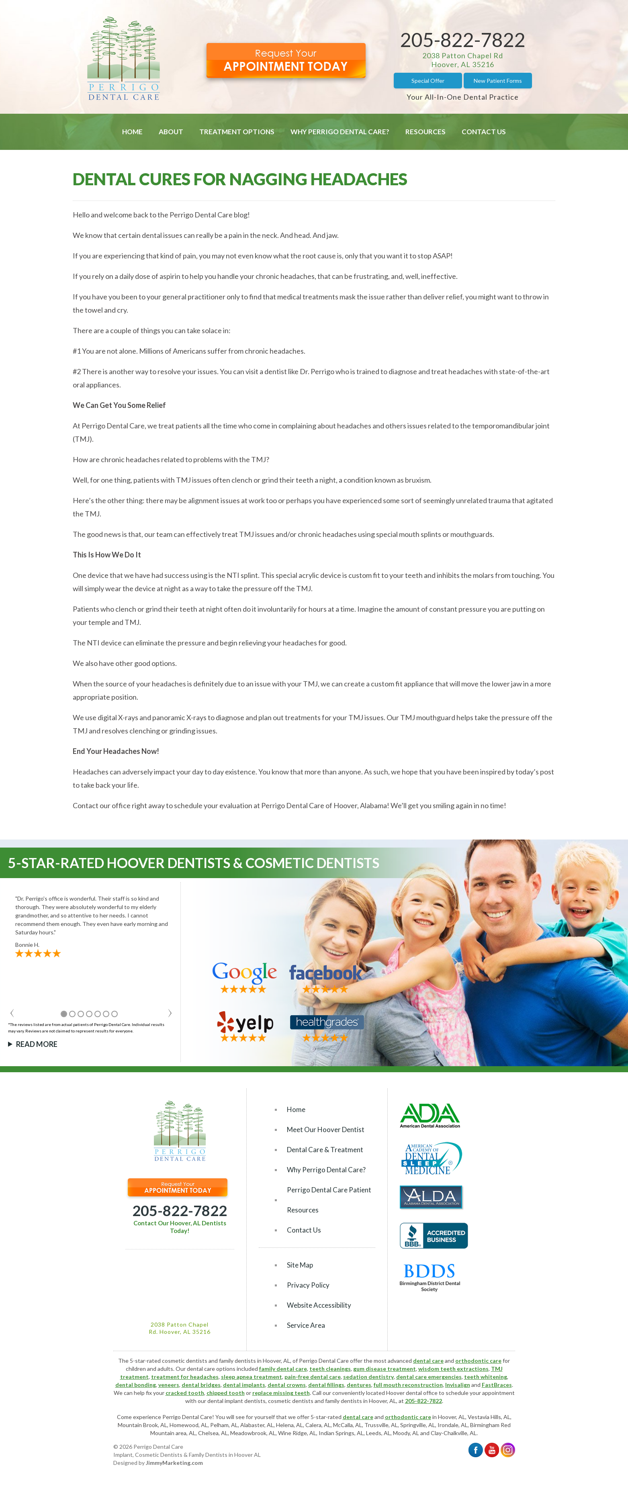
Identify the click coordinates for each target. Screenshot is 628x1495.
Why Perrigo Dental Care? (339, 131)
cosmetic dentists (290, 1400)
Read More (36, 1044)
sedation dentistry (368, 1376)
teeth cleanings (330, 1368)
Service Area (306, 1325)
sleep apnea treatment (251, 1376)
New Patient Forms (498, 80)
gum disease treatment (384, 1368)
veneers (168, 1384)
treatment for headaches (185, 1376)
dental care (428, 1360)
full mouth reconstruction (408, 1384)
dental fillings (326, 1384)
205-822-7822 (463, 39)
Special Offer (427, 80)
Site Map (300, 1265)
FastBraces (497, 1384)
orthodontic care (478, 1360)
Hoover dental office (412, 1392)
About (171, 131)
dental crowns (287, 1384)
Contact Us (484, 131)
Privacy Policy (308, 1285)
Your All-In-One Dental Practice (463, 96)
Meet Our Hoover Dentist (325, 1129)
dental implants (244, 1384)
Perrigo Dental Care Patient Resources (329, 1200)
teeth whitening (485, 1376)
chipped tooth (226, 1392)
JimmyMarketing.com (174, 1462)
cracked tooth (185, 1392)
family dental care (283, 1368)
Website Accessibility (319, 1305)
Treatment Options (236, 131)
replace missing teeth (281, 1392)
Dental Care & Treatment (325, 1149)
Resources (425, 131)
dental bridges (201, 1384)
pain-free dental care (312, 1376)
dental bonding (135, 1384)
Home (132, 131)
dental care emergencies (429, 1376)
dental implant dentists (236, 1400)
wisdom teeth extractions (453, 1368)
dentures (359, 1384)
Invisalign (457, 1384)
